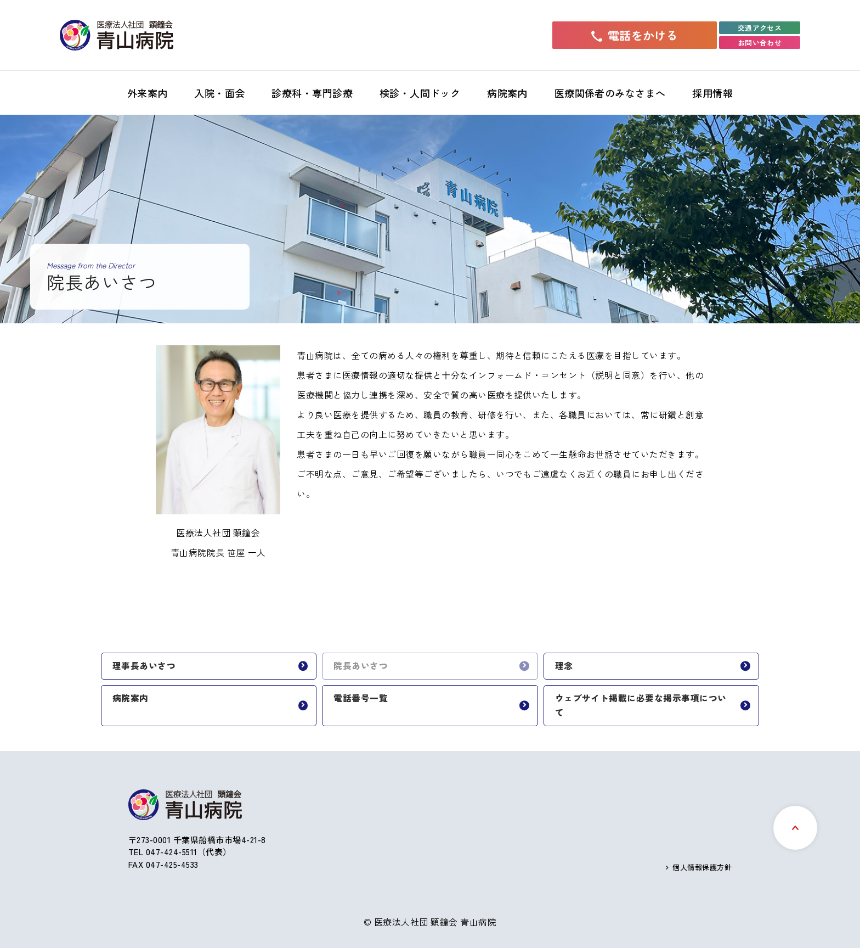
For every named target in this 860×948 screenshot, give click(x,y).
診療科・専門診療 (312, 93)
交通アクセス (760, 28)
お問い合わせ (760, 42)
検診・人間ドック (420, 93)
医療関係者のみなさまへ (610, 93)
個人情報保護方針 (702, 867)
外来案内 (147, 93)
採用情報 (712, 93)
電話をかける (634, 35)
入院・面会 (219, 93)
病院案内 (507, 93)
